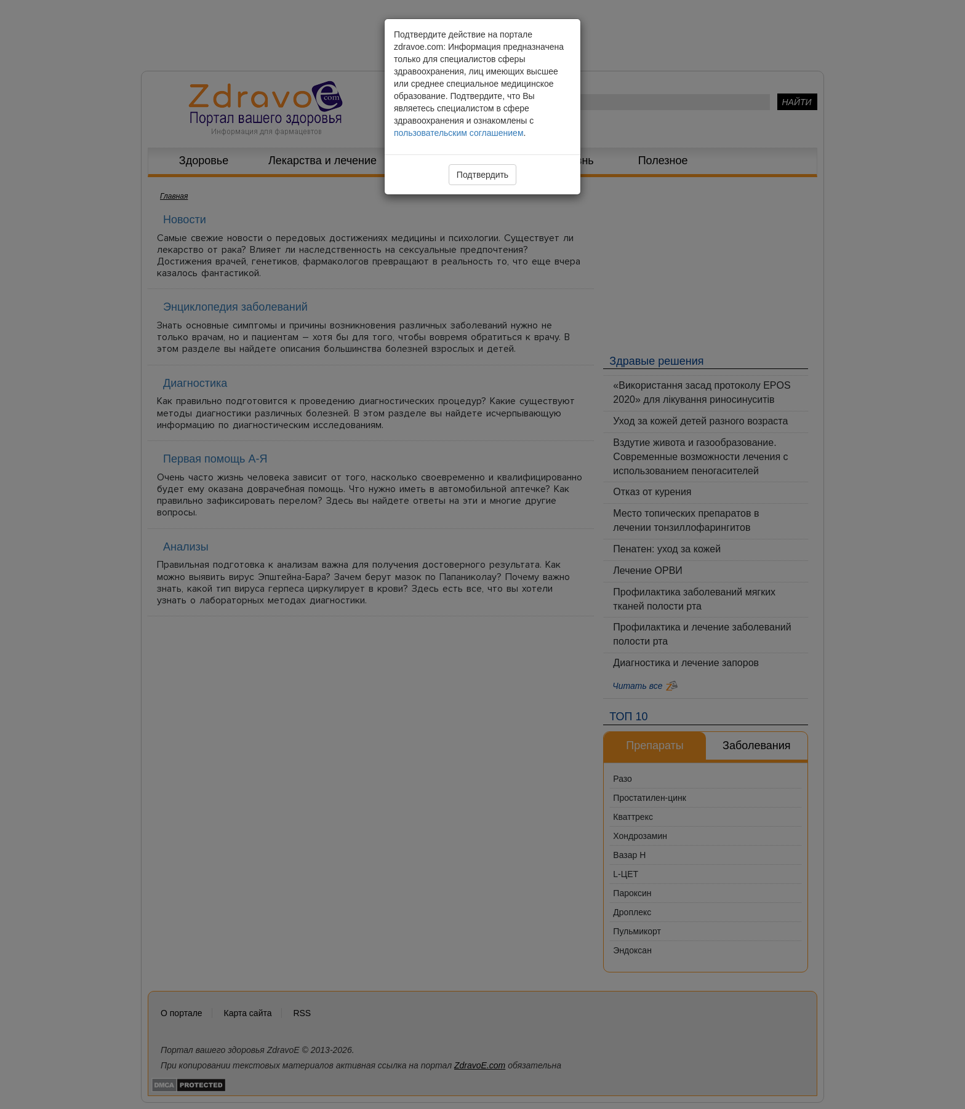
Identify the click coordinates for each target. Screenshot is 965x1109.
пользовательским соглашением (459, 133)
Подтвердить (482, 175)
